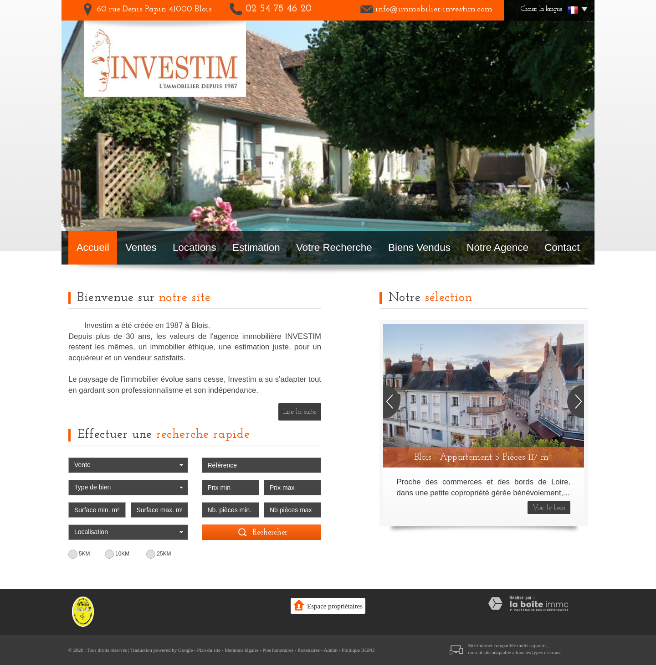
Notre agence (497, 247)
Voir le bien (549, 507)
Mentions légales (242, 650)
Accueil (93, 247)
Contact (561, 247)
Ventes (140, 247)
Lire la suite (299, 412)
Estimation (256, 247)
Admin (331, 650)
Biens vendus (419, 247)
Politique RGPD (358, 650)
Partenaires (308, 650)
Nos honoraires (278, 650)
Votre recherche (334, 247)
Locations (194, 247)
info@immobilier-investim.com (433, 9)
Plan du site (208, 650)
